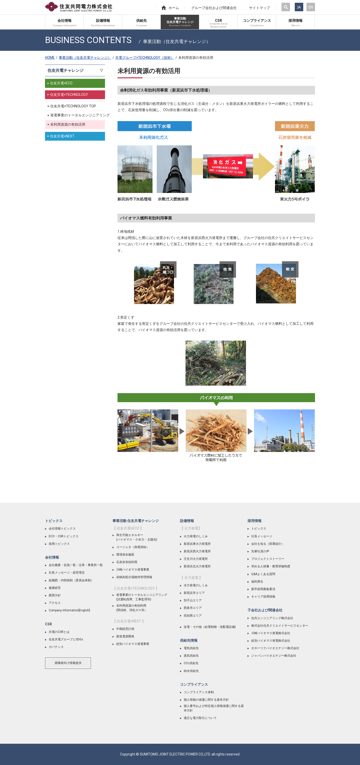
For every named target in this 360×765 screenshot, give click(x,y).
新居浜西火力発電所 (197, 551)
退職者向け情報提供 (68, 663)
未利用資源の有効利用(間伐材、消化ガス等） (131, 608)
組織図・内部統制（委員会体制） (71, 580)
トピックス (53, 521)
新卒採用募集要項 (263, 589)
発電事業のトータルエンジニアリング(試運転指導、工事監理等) (141, 597)
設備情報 (187, 521)
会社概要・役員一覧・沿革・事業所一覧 (76, 565)
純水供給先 (191, 671)
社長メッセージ (261, 536)
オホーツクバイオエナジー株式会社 (275, 648)
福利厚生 (257, 581)
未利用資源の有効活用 (67, 124)
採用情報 (255, 521)
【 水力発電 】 (191, 578)
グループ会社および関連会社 (214, 8)
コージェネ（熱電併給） (132, 547)
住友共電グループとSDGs (66, 639)
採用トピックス (59, 544)
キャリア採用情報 (263, 596)
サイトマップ (259, 8)
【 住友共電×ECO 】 (128, 528)
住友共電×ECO (61, 83)
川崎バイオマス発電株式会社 (270, 633)
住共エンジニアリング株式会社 (272, 618)
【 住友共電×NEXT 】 (129, 621)
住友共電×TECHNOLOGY (69, 95)
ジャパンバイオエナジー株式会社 (273, 655)
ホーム (170, 8)
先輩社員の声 (260, 551)
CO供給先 (191, 663)
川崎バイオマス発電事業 (132, 569)
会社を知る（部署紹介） (267, 544)
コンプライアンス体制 (199, 692)
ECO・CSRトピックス (63, 536)
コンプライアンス (194, 684)
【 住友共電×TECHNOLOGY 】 (135, 588)
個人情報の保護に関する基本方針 (206, 699)
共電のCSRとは (59, 632)
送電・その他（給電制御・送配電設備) (210, 627)
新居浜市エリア (194, 593)
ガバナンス (56, 647)
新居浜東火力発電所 (197, 544)
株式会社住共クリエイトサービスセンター (279, 625)
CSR (48, 624)
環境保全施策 (125, 554)
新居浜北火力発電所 (197, 566)
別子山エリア (193, 600)
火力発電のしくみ (196, 536)
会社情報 (52, 557)
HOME (50, 58)
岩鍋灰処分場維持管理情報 (134, 577)
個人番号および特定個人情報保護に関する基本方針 (214, 708)
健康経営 (55, 588)
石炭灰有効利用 (126, 562)
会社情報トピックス (62, 528)
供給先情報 (189, 640)
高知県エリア (193, 615)
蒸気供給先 (191, 655)
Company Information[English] (69, 610)
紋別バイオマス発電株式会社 (270, 640)
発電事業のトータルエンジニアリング (77, 115)
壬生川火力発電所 (196, 559)
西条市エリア (193, 608)
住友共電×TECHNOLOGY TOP (73, 106)
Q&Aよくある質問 (263, 574)
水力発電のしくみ (196, 585)
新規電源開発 (125, 636)
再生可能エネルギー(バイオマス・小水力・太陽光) (136, 537)
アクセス (55, 603)
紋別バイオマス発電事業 (132, 644)
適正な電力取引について (200, 718)
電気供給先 (191, 648)
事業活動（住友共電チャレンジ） (85, 58)
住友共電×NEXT (62, 136)
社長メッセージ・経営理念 (67, 572)
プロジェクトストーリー (267, 559)
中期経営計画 (125, 629)
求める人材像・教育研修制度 (270, 566)
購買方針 (55, 595)
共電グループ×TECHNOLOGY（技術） (144, 58)
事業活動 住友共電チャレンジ (135, 521)
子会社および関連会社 (265, 610)
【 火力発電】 (191, 528)
